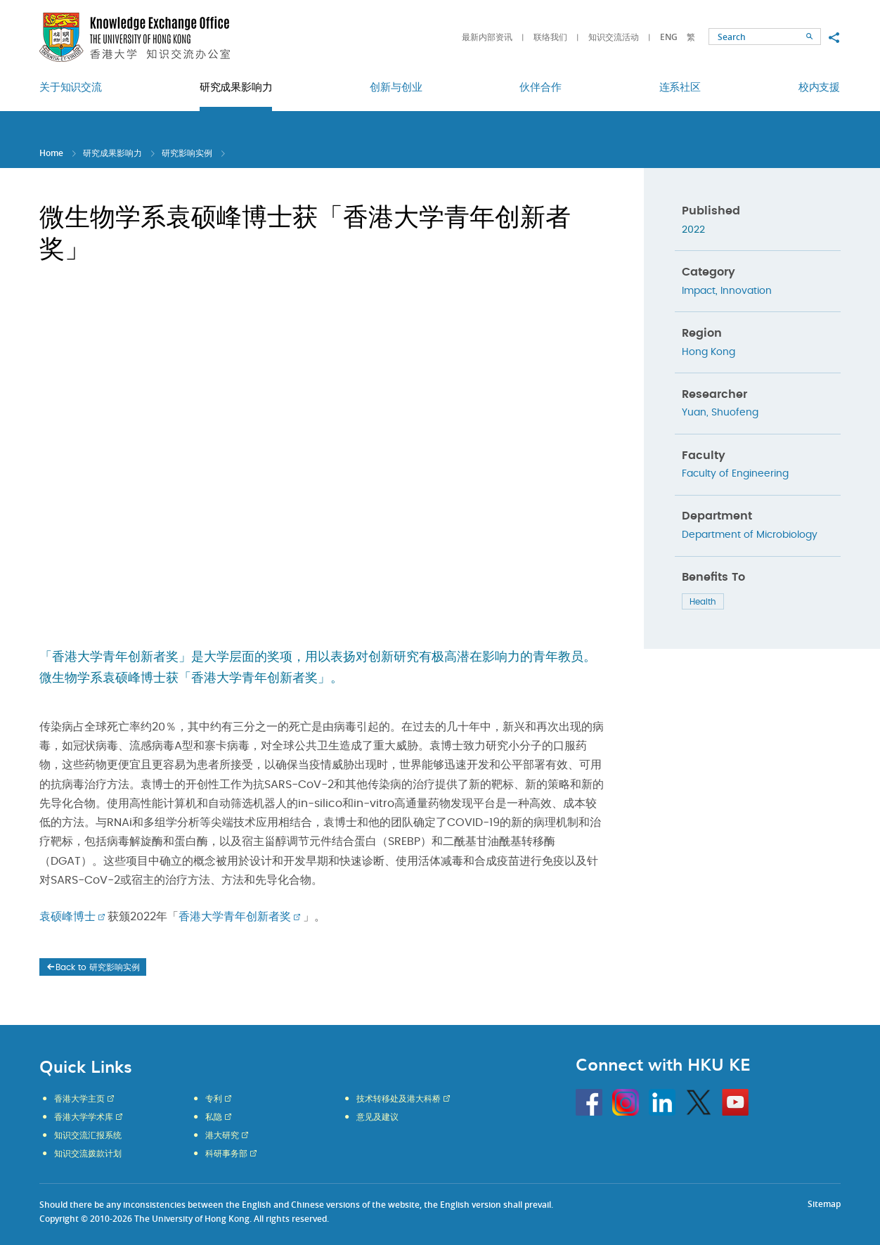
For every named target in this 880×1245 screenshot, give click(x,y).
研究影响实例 (187, 153)
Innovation (746, 291)
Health (703, 602)
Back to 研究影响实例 (92, 967)
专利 (213, 1099)
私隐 (213, 1117)
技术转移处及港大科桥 (398, 1099)
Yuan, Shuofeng (720, 413)
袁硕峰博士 (67, 916)
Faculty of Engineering (735, 474)
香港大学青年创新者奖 (235, 916)
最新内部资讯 (487, 37)
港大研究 (222, 1135)
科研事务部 (226, 1153)
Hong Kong (708, 352)
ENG (669, 37)
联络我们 (550, 37)
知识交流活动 (613, 37)
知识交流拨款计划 (88, 1153)
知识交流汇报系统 (88, 1135)
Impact (699, 291)
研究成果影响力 (112, 153)
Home (51, 153)
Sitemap (824, 1204)
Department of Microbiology (749, 535)
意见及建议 (377, 1117)
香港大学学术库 (83, 1117)
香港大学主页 (79, 1099)
